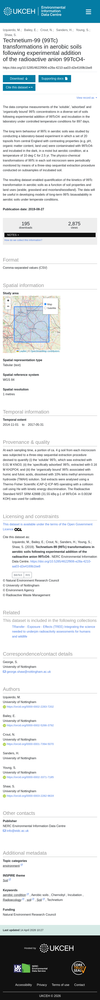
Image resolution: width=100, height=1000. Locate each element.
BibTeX (18, 575)
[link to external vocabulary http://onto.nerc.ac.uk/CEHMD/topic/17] (44, 900)
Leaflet (21, 351)
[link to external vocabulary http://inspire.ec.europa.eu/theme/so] (10, 880)
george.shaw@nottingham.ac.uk (27, 671)
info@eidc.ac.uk (16, 830)
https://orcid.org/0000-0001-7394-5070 (28, 744)
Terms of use (60, 984)
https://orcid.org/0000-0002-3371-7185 (28, 777)
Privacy (42, 984)
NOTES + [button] (13, 234)
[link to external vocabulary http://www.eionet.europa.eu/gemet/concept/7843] (33, 900)
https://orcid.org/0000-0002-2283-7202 (28, 706)
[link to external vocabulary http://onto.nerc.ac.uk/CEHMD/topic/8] (23, 900)
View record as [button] (85, 97)
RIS (27, 575)
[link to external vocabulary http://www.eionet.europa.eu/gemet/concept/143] (28, 895)
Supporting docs (54, 78)
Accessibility (23, 984)
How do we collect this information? (23, 240)
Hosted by (50, 948)
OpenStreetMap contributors (44, 351)
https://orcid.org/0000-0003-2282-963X (28, 795)
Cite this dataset (19, 87)
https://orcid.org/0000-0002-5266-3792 (28, 725)
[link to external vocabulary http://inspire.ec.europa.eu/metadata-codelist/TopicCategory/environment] (22, 866)
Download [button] (19, 78)
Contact (79, 984)
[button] (8, 301)
